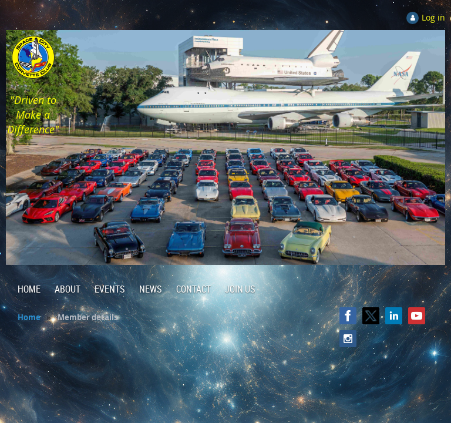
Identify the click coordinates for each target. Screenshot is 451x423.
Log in (433, 17)
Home (29, 317)
